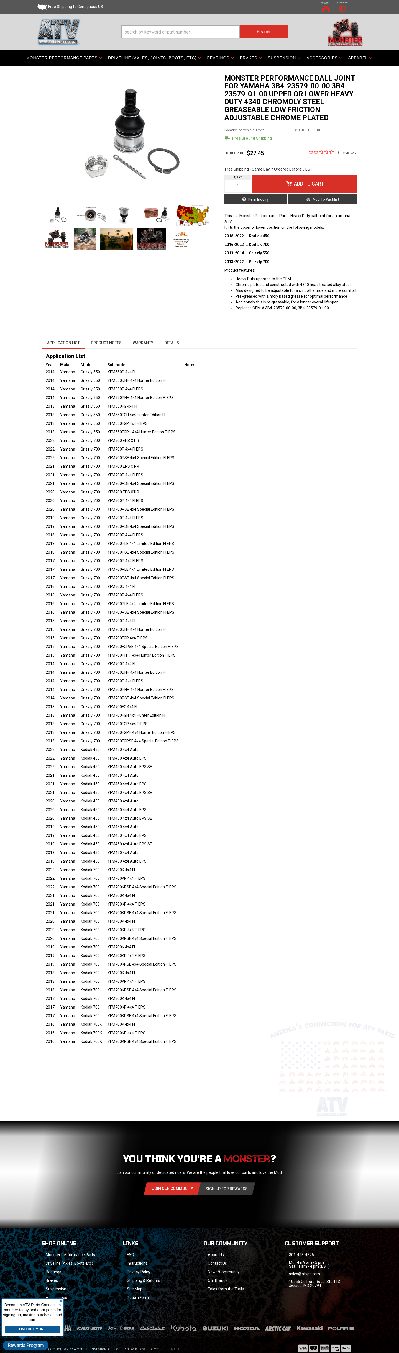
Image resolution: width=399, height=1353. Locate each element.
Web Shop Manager (170, 1342)
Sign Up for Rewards (227, 1189)
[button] (204, 31)
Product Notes (106, 343)
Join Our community (172, 1188)
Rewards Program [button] (26, 1345)
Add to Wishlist (326, 199)
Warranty (143, 343)
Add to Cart (309, 184)
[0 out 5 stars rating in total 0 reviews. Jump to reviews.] (332, 152)
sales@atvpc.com (304, 1274)
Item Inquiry (258, 199)
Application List (63, 343)
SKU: (297, 130)
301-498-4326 (301, 1254)
